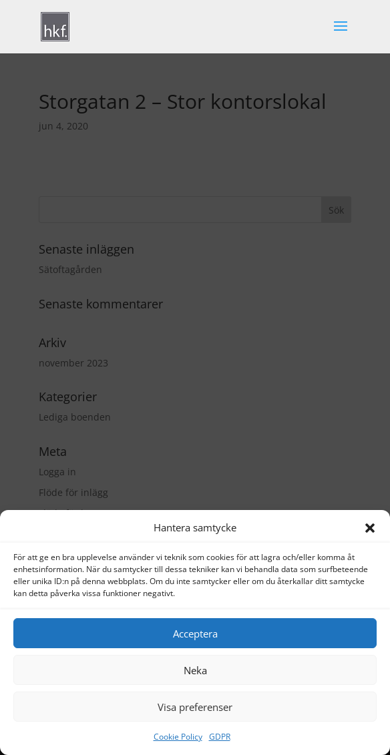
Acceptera (195, 633)
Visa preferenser (195, 707)
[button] (370, 528)
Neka (195, 670)
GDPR (219, 736)
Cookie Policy (178, 736)
